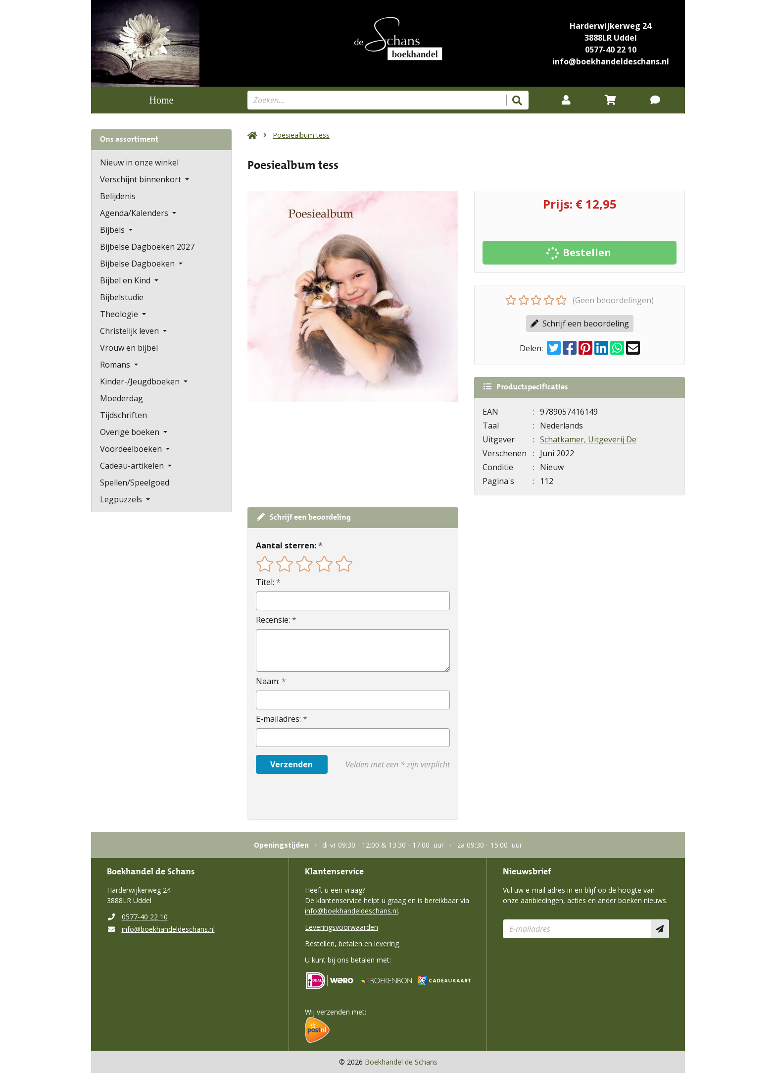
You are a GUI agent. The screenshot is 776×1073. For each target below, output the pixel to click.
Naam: (268, 681)
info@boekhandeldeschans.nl (610, 61)
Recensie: (273, 619)
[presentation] (319, 796)
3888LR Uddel (610, 37)
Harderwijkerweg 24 (610, 25)
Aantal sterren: (286, 545)
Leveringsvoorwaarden (341, 927)
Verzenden (291, 764)
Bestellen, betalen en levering (352, 943)
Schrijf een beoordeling (580, 323)
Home (161, 100)
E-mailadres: (278, 718)
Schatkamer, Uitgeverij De (588, 439)
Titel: (265, 582)
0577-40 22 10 (610, 49)
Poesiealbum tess (301, 135)
